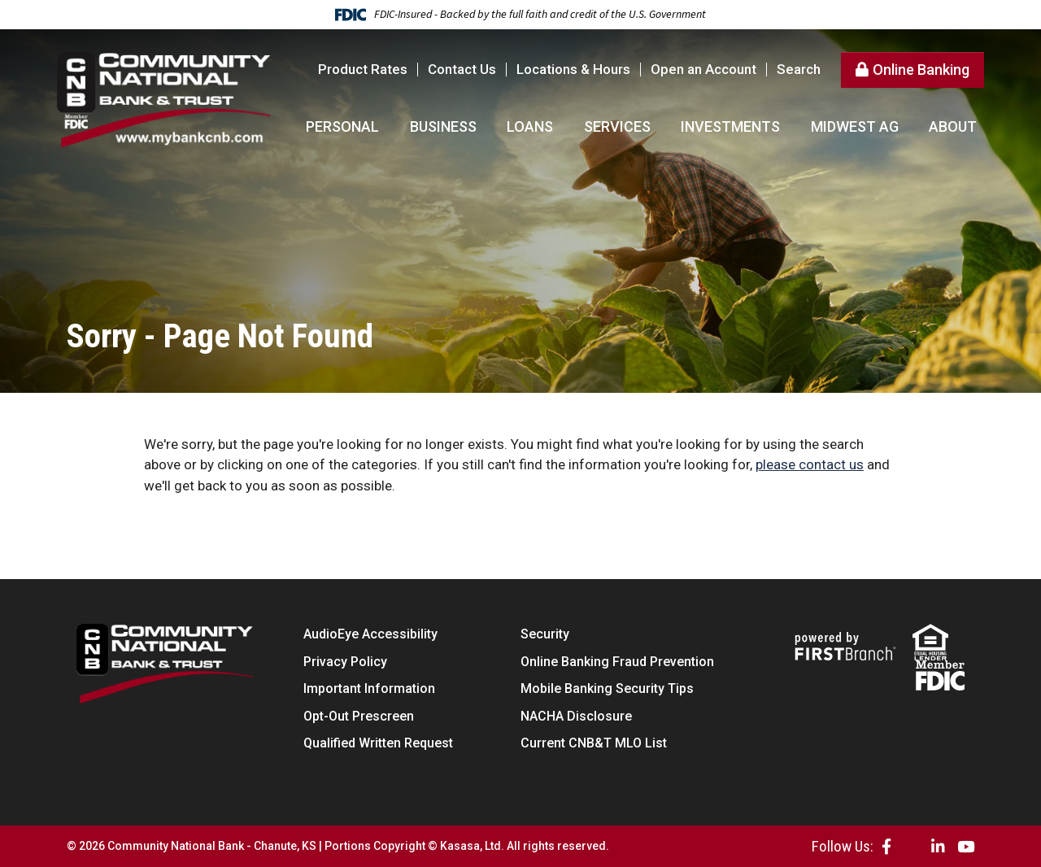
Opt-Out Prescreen (358, 716)
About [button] (953, 126)
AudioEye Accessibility (370, 634)
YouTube (965, 846)
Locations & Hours (573, 69)
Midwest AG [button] (855, 126)
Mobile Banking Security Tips (607, 688)
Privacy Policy (345, 661)
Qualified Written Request (378, 743)
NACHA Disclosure (576, 716)
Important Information (369, 688)
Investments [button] (730, 126)
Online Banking (921, 69)
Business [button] (443, 126)
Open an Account (703, 69)
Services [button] (617, 126)
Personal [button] (342, 126)
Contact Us (462, 69)
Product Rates (362, 69)
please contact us (810, 464)
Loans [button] (530, 126)
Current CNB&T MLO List (593, 743)
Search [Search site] (799, 69)
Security (544, 634)
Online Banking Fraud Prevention (617, 661)
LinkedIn (938, 846)
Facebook (886, 846)
